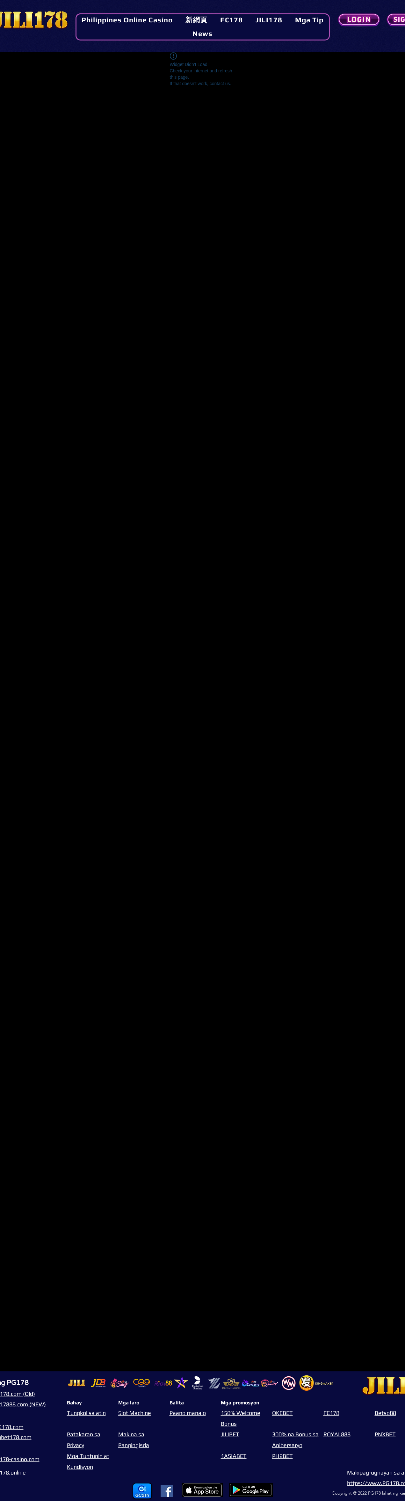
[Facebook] (167, 1491)
